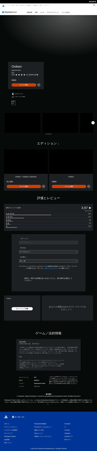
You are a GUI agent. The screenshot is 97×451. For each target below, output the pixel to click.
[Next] (93, 121)
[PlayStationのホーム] (3, 5)
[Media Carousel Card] (22, 121)
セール (42, 10)
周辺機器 (29, 5)
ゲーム (7, 5)
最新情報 (35, 5)
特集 (36, 10)
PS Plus (22, 5)
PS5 (12, 5)
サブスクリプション (53, 10)
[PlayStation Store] (10, 10)
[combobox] (48, 240)
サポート (46, 5)
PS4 (17, 5)
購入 (41, 5)
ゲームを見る (66, 10)
